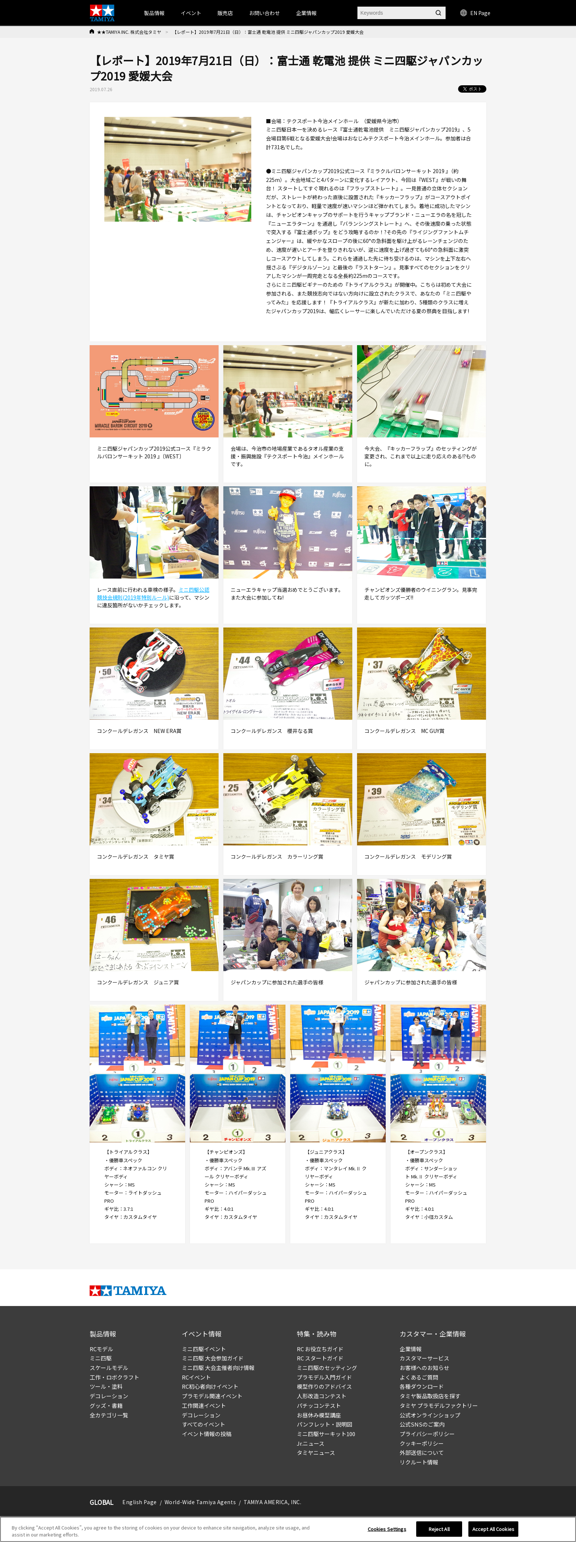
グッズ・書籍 (106, 1405)
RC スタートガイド (320, 1358)
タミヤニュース (316, 1452)
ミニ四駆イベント (204, 1349)
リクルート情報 (419, 1462)
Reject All (439, 1528)
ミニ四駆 (101, 1358)
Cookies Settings (387, 1528)
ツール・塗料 (106, 1386)
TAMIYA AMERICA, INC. (272, 1502)
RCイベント (196, 1377)
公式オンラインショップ (430, 1415)
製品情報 (154, 13)
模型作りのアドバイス (324, 1386)
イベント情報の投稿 (206, 1434)
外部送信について (422, 1452)
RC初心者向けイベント (210, 1386)
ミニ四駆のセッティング (327, 1367)
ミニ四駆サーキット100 (326, 1434)
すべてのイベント (203, 1424)
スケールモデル (109, 1367)
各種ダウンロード (422, 1386)
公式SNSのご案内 (422, 1424)
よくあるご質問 (419, 1377)
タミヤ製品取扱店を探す (430, 1396)
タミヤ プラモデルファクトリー (439, 1405)
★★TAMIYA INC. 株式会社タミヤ (129, 32)
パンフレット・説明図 (324, 1424)
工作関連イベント (204, 1405)
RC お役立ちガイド (320, 1349)
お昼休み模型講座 (319, 1415)
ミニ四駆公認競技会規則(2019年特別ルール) (153, 593)
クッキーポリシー (422, 1443)
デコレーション (109, 1396)
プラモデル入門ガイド (324, 1377)
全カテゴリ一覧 (109, 1415)
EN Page (475, 13)
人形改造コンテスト (321, 1396)
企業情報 (411, 1349)
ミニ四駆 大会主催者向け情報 (218, 1367)
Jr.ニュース (310, 1443)
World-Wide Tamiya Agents (200, 1502)
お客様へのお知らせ (424, 1367)
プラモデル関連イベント (212, 1396)
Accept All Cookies (493, 1528)
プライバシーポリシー (427, 1434)
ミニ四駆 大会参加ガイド (213, 1358)
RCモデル (101, 1349)
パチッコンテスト (319, 1405)
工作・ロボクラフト (114, 1377)
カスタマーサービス (424, 1358)
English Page (139, 1502)
